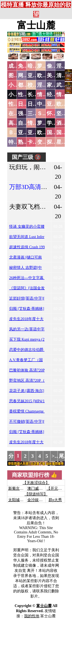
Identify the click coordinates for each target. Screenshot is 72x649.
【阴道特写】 (36, 494)
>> (54, 456)
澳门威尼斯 (36, 488)
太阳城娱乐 (17, 500)
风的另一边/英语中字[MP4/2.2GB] (37, 329)
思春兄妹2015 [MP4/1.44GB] (32, 401)
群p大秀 (55, 500)
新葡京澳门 (17, 488)
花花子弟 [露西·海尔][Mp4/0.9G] (35, 391)
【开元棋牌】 (58, 488)
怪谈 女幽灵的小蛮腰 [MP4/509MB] (38, 226)
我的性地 (31, 616)
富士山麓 (36, 25)
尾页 (64, 456)
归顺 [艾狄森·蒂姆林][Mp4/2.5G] (35, 308)
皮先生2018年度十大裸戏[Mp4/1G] (38, 319)
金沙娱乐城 (36, 500)
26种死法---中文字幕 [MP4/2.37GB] (38, 278)
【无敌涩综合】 (36, 483)
